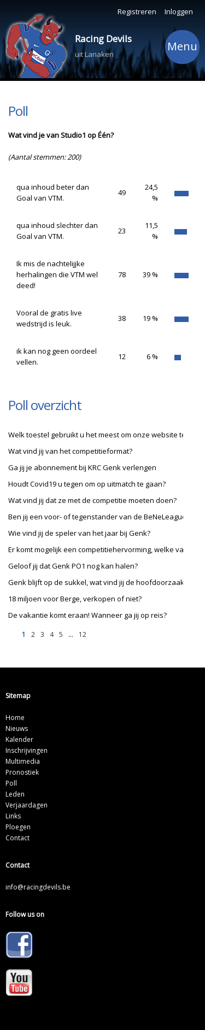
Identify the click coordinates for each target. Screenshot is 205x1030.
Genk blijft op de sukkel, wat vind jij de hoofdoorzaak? (98, 582)
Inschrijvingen (26, 750)
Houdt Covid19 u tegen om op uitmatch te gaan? (87, 484)
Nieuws (16, 728)
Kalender (19, 739)
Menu (182, 48)
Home (15, 717)
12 (82, 634)
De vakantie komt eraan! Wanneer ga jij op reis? (87, 615)
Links (13, 816)
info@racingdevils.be (38, 887)
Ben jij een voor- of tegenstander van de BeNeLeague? (99, 517)
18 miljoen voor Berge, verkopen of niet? (75, 599)
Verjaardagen (26, 805)
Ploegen (18, 827)
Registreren (137, 11)
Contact (17, 837)
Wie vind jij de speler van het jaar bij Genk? (79, 533)
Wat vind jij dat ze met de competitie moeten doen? (92, 500)
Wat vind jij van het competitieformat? (70, 451)
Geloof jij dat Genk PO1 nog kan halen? (73, 566)
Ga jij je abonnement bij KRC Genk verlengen (82, 467)
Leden (15, 794)
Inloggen (179, 11)
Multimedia (22, 761)
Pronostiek (22, 772)
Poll (11, 783)
